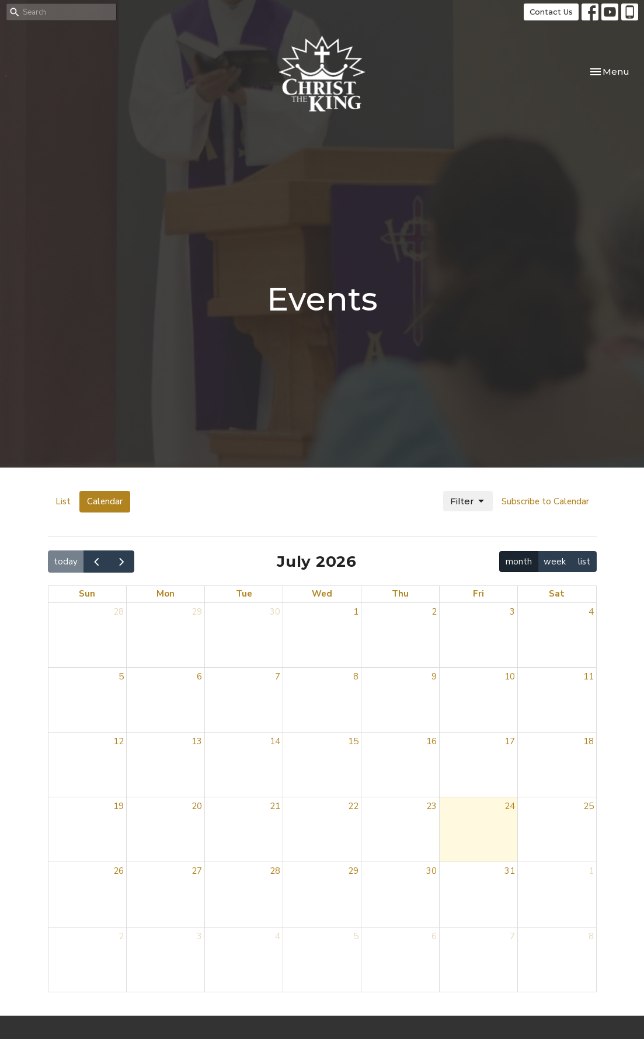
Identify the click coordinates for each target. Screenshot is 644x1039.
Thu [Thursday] (400, 593)
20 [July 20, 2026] (197, 806)
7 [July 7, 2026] (277, 676)
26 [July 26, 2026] (118, 871)
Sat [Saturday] (557, 593)
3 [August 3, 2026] (199, 936)
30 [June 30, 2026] (275, 612)
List (63, 501)
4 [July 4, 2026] (591, 612)
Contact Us (551, 11)
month (519, 561)
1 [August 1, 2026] (591, 871)
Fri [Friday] (478, 593)
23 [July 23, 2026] (431, 806)
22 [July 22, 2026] (353, 806)
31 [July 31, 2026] (509, 871)
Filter (468, 501)
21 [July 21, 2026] (275, 806)
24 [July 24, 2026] (509, 806)
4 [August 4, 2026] (277, 936)
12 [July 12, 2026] (118, 741)
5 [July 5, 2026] (121, 676)
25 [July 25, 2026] (588, 806)
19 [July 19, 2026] (118, 806)
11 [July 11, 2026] (588, 676)
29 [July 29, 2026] (353, 871)
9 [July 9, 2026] (434, 676)
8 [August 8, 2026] (591, 936)
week (555, 561)
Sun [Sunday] (87, 593)
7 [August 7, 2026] (512, 936)
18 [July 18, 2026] (588, 741)
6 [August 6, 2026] (434, 936)
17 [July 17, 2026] (509, 741)
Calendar (105, 501)
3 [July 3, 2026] (512, 612)
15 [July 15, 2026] (353, 741)
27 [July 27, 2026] (197, 871)
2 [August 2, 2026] (121, 936)
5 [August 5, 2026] (355, 936)
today (66, 561)
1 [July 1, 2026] (355, 612)
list (584, 561)
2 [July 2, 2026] (434, 612)
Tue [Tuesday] (244, 593)
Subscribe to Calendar (545, 501)
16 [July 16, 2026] (431, 741)
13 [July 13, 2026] (197, 741)
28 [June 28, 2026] (118, 612)
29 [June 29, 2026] (197, 612)
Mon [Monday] (165, 593)
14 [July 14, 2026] (275, 741)
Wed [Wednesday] (322, 593)
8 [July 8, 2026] (355, 676)
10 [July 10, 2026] (509, 676)
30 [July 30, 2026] (431, 871)
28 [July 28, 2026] (275, 871)
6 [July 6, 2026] (199, 676)
